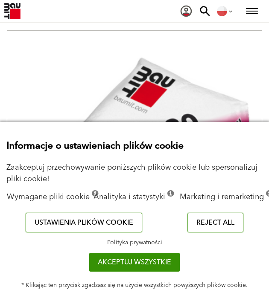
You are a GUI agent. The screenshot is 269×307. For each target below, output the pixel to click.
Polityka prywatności (134, 242)
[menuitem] (186, 11)
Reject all (215, 223)
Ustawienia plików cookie (84, 223)
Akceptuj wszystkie (134, 262)
